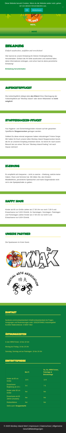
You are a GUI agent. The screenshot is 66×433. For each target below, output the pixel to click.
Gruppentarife (21, 406)
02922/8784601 (39, 322)
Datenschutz (45, 426)
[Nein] (62, 7)
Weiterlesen (37, 10)
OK (27, 10)
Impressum (34, 426)
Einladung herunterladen (15, 69)
